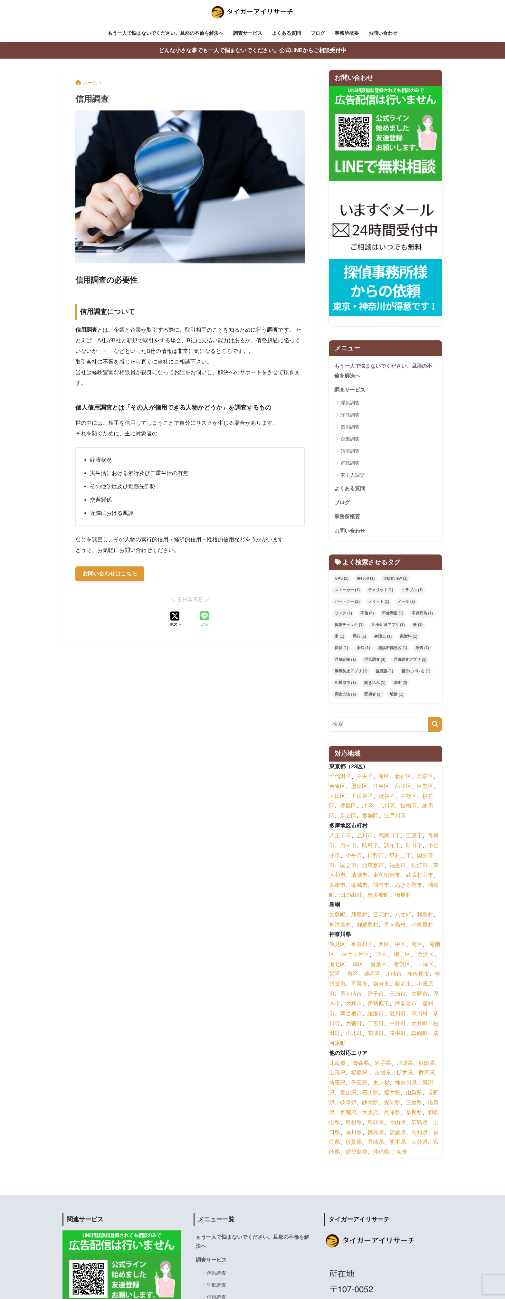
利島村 (425, 915)
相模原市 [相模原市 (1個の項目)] (345, 683)
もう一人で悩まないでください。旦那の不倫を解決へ (166, 33)
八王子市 (340, 836)
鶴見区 (337, 945)
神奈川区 (362, 945)
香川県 (354, 1133)
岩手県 (383, 1064)
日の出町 (351, 896)
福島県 (359, 1074)
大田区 (337, 797)
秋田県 (426, 1064)
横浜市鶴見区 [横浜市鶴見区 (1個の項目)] (392, 648)
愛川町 (397, 1014)
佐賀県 (354, 1143)
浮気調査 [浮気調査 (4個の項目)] (375, 660)
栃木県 (404, 1074)
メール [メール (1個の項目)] (406, 602)
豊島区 (348, 807)
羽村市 (381, 886)
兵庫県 (392, 1113)
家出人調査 (352, 475)
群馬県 (426, 1074)
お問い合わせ (382, 33)
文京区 (425, 777)
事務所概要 (347, 33)
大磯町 (354, 1024)
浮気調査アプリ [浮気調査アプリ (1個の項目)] (410, 660)
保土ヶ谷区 (355, 955)
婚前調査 (350, 451)
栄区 (334, 975)
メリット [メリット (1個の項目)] (378, 602)
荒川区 (386, 807)
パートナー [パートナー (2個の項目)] (347, 602)
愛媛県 (397, 1133)
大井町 (419, 1024)
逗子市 (375, 994)
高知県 (419, 1133)
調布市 (392, 846)
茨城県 (383, 1074)
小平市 (354, 856)
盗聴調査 (350, 463)
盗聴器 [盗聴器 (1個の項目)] (384, 671)
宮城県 (404, 1064)
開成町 (375, 1034)
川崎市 (394, 975)
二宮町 (375, 1024)
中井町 (397, 1024)
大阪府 (370, 1113)
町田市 (414, 846)
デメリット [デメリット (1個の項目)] (380, 591)
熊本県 (397, 1143)
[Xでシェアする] (175, 620)
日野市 (375, 856)
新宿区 (403, 777)
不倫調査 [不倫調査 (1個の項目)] (392, 614)
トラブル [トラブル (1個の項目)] (412, 591)
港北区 (337, 965)
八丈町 (403, 915)
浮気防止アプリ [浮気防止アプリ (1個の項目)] (351, 671)
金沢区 (425, 955)
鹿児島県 (356, 1153)
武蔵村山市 (419, 876)
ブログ (317, 33)
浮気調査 (350, 402)
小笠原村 (422, 925)
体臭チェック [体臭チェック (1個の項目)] (349, 625)
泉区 (352, 975)
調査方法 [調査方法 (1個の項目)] (345, 695)
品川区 (403, 787)
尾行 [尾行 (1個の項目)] (359, 637)
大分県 (419, 1143)
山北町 (354, 1034)
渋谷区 (386, 797)
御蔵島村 (367, 925)
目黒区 (425, 787)
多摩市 (337, 886)
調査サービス (247, 33)
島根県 (354, 1123)
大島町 (337, 915)
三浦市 (397, 994)
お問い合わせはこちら (109, 574)
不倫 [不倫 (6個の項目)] (367, 614)
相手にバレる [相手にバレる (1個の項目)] (415, 671)
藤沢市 (403, 984)
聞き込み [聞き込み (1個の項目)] (375, 683)
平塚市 (359, 984)
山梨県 (414, 1093)
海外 (401, 1153)
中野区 (408, 797)
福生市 (397, 866)
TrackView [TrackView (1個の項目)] (395, 579)
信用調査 (350, 427)
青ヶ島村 (395, 925)
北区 (367, 807)
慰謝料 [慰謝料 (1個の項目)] (408, 637)
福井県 (392, 1093)
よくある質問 (286, 33)
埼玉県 (337, 1083)
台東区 (337, 787)
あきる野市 (408, 886)
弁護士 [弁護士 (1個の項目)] (383, 637)
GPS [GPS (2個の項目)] (341, 579)
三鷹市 (414, 836)
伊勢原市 (378, 1004)
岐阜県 (348, 1103)
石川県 (370, 1093)
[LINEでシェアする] (204, 620)
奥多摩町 (378, 896)
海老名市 (406, 1004)
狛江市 (419, 866)
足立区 (348, 816)
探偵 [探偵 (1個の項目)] (341, 648)
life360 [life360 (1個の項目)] (366, 579)
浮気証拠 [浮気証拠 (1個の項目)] (345, 660)
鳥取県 (375, 1123)
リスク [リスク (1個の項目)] (343, 614)
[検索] (435, 725)
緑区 (358, 965)
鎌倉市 (381, 984)
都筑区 (402, 965)
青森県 (361, 1064)
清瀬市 (359, 876)
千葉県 (359, 1083)
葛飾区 (370, 816)
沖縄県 (381, 1153)
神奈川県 (406, 1083)
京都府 (348, 1113)
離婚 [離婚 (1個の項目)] (396, 695)
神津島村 (340, 925)
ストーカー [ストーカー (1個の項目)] (347, 591)
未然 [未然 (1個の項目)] (363, 648)
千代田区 (340, 777)
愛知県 (392, 1103)
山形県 (337, 1074)
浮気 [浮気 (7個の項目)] (422, 648)
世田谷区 (362, 797)
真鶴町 (419, 1034)
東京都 (381, 1083)
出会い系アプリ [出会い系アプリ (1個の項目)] (388, 625)
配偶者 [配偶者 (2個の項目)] (373, 695)
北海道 (337, 1064)
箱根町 (397, 1034)
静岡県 (370, 1103)
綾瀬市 (375, 1014)
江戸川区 (395, 816)
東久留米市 (386, 876)
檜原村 (403, 896)
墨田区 (359, 787)
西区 (383, 945)
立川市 (365, 836)
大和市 (354, 1004)
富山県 (348, 1093)
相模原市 (418, 975)
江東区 (381, 787)
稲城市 (359, 886)
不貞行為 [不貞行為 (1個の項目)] (422, 614)
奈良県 (414, 1113)
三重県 (414, 1103)
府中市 (348, 846)
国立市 (348, 866)
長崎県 (375, 1143)
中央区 (365, 777)
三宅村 (381, 915)
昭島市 (370, 846)
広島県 (419, 1123)
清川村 (419, 1014)
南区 (416, 945)
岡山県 (397, 1123)
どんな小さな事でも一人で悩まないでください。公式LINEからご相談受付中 (253, 50)
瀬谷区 (372, 975)
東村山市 (400, 856)
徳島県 (375, 1133)
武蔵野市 (389, 836)
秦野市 (419, 994)
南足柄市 (351, 1014)
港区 (383, 777)
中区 (400, 945)
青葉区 (378, 965)
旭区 (381, 955)
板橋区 (408, 807)
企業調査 (350, 438)
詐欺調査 (350, 414)
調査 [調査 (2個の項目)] (400, 683)
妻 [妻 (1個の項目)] (339, 637)
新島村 (359, 915)
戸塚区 (425, 965)
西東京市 (373, 866)
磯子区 (402, 955)
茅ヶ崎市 (351, 994)
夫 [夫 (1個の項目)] (418, 625)
